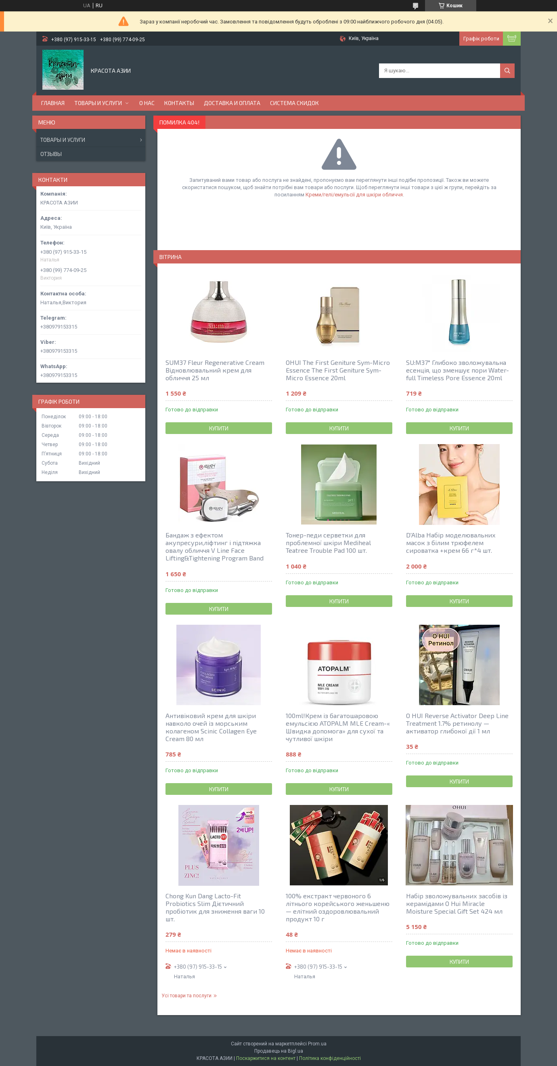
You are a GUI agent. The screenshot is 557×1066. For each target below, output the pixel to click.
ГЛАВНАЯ (53, 102)
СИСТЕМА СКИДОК (294, 102)
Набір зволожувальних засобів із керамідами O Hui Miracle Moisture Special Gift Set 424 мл (456, 903)
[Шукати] (507, 70)
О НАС (147, 102)
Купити (218, 428)
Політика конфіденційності (330, 1058)
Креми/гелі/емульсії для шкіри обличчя (354, 195)
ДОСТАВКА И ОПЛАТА (232, 102)
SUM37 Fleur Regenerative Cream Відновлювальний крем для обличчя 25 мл (214, 369)
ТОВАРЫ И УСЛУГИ (98, 102)
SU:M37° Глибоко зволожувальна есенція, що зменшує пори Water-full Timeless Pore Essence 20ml (457, 369)
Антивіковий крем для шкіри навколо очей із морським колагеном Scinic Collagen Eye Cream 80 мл (211, 727)
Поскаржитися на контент (265, 1058)
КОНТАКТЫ (179, 102)
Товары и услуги (62, 140)
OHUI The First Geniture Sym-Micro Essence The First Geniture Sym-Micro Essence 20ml (338, 369)
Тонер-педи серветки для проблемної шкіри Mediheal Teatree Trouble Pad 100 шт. (328, 542)
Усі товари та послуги (186, 995)
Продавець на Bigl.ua (278, 1051)
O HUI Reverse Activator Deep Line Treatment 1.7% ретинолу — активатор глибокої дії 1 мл (457, 723)
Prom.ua (317, 1044)
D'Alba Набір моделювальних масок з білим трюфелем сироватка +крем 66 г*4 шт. (451, 542)
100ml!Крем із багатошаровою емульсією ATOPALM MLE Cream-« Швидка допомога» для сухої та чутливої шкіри (338, 727)
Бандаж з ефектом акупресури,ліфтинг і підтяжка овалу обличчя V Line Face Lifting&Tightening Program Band (214, 546)
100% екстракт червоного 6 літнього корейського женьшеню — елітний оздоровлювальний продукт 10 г (337, 907)
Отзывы (51, 154)
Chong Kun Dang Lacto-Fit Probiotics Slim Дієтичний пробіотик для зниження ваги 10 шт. (215, 907)
